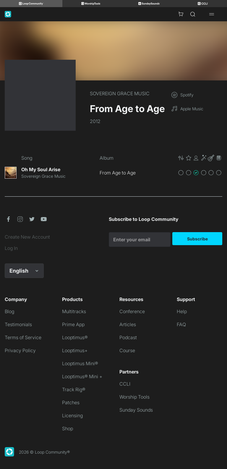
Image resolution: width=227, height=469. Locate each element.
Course (127, 350)
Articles (127, 324)
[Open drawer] (211, 14)
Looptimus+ (74, 350)
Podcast (128, 337)
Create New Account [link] (27, 237)
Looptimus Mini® (80, 363)
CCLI (124, 384)
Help (182, 311)
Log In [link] (11, 248)
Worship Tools (134, 397)
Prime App (73, 324)
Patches (71, 402)
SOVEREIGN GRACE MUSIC (120, 93)
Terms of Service (23, 337)
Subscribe (197, 238)
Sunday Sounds (136, 410)
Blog (9, 311)
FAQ (181, 324)
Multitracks (74, 311)
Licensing (72, 415)
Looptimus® (75, 337)
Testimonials (18, 324)
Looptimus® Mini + (82, 376)
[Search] (192, 14)
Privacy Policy (20, 350)
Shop (67, 428)
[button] (199, 157)
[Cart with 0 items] (180, 14)
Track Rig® (73, 389)
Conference (132, 311)
